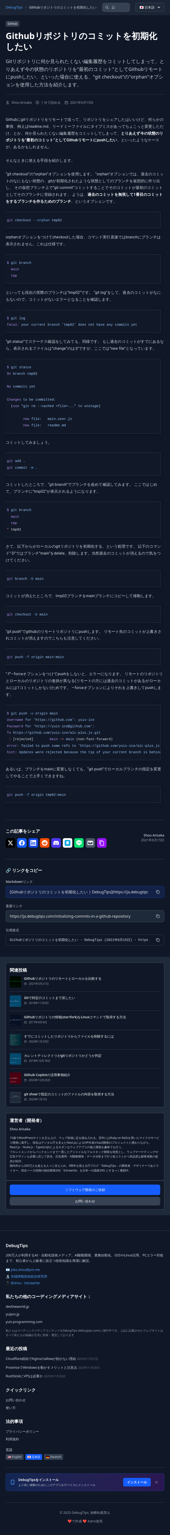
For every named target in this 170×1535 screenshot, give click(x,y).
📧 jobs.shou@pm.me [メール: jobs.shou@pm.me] (23, 1269)
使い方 (11, 1407)
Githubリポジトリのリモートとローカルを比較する (63, 978)
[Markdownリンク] (79, 892)
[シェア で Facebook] (22, 843)
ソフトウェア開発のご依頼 (85, 1189)
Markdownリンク (19, 881)
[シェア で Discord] (56, 843)
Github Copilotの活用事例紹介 (47, 1075)
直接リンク (14, 906)
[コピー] (158, 892)
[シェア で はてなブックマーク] (67, 843)
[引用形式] (79, 940)
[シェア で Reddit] (44, 843)
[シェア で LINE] (79, 843)
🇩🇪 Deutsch (53, 1457)
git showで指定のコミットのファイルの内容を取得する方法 (69, 1094)
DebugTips (14, 7)
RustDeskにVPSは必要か (24, 1376)
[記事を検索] (116, 7)
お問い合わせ (85, 1201)
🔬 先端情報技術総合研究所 (26, 1276)
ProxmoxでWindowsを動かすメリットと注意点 (41, 1367)
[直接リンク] (79, 916)
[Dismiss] (156, 1482)
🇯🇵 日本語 (150, 7)
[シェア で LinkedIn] (33, 843)
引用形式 (12, 930)
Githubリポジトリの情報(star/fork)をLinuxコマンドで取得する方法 (75, 1017)
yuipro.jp (12, 1314)
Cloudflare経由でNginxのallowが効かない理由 (41, 1358)
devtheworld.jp (17, 1306)
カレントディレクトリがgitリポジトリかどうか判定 (63, 1055)
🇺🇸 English (15, 1457)
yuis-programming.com (24, 1321)
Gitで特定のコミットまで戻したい (49, 997)
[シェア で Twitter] (10, 843)
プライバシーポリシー (22, 1431)
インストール (137, 1482)
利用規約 (12, 1439)
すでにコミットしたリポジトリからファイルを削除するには (69, 1036)
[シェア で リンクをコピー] (102, 843)
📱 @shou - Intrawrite (23, 1283)
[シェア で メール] (90, 843)
